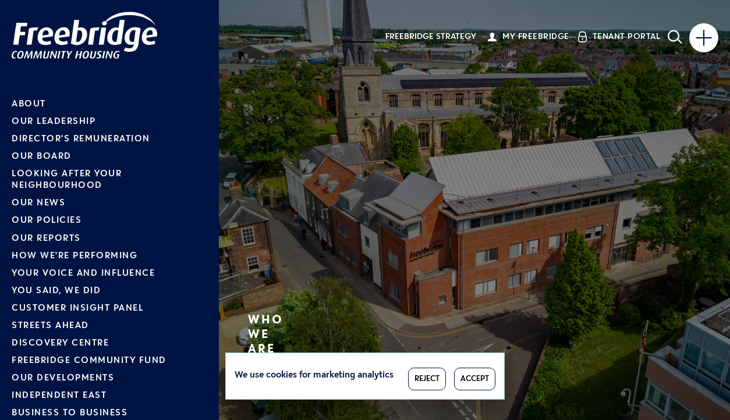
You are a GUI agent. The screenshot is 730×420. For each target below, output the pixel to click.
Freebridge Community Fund (89, 361)
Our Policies (46, 220)
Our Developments (63, 378)
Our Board (42, 156)
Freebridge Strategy (430, 37)
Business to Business (69, 413)
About (29, 104)
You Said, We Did (56, 291)
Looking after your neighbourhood (67, 180)
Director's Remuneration (81, 139)
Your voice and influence (83, 273)
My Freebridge (535, 37)
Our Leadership (53, 122)
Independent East (59, 395)
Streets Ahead (50, 326)
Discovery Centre (60, 343)
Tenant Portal (627, 37)
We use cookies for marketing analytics (314, 375)
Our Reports (46, 238)
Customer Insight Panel (77, 308)
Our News (38, 203)
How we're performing (74, 256)
